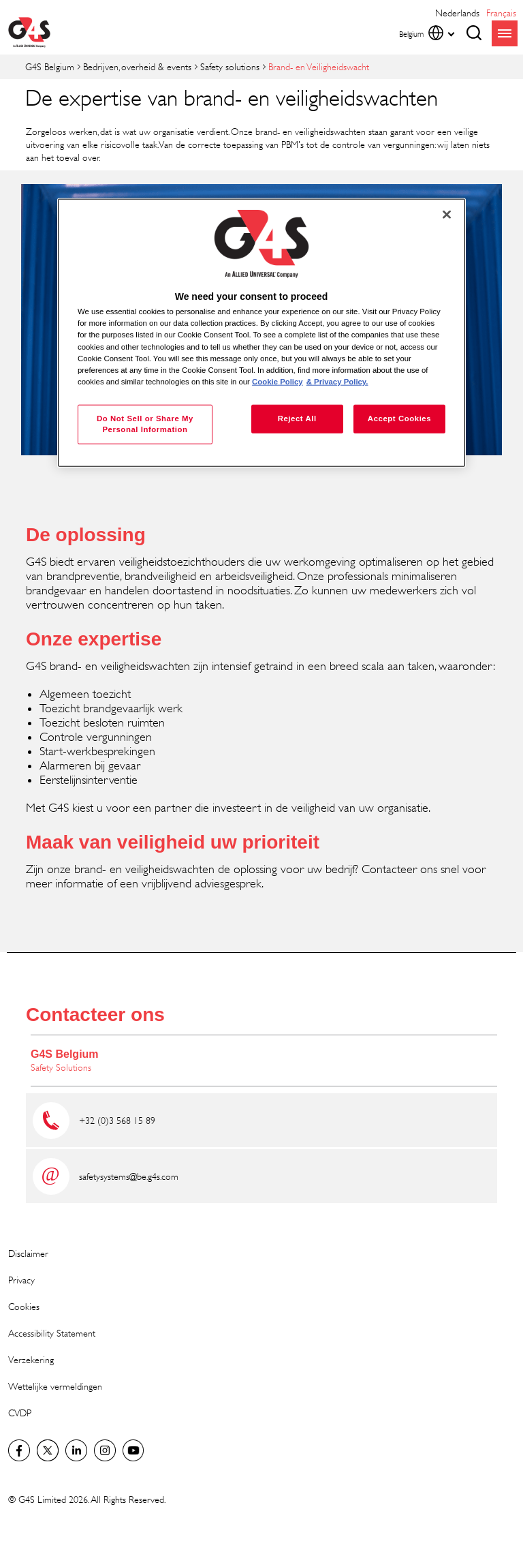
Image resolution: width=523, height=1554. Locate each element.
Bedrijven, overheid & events (137, 66)
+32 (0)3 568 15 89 (117, 1120)
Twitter (48, 1450)
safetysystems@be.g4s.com (128, 1176)
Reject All (297, 418)
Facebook (19, 1450)
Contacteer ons (95, 1014)
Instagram (105, 1450)
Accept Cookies (399, 418)
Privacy (21, 1279)
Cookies (23, 1306)
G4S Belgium (49, 66)
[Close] (447, 215)
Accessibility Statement (51, 1333)
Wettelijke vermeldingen (55, 1386)
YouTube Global (133, 1450)
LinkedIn (76, 1450)
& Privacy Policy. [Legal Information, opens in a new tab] (337, 381)
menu (505, 33)
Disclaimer (28, 1253)
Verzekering (31, 1359)
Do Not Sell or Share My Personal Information (145, 423)
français (501, 12)
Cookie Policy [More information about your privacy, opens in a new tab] (277, 381)
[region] (261, 333)
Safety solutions (229, 66)
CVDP (19, 1412)
